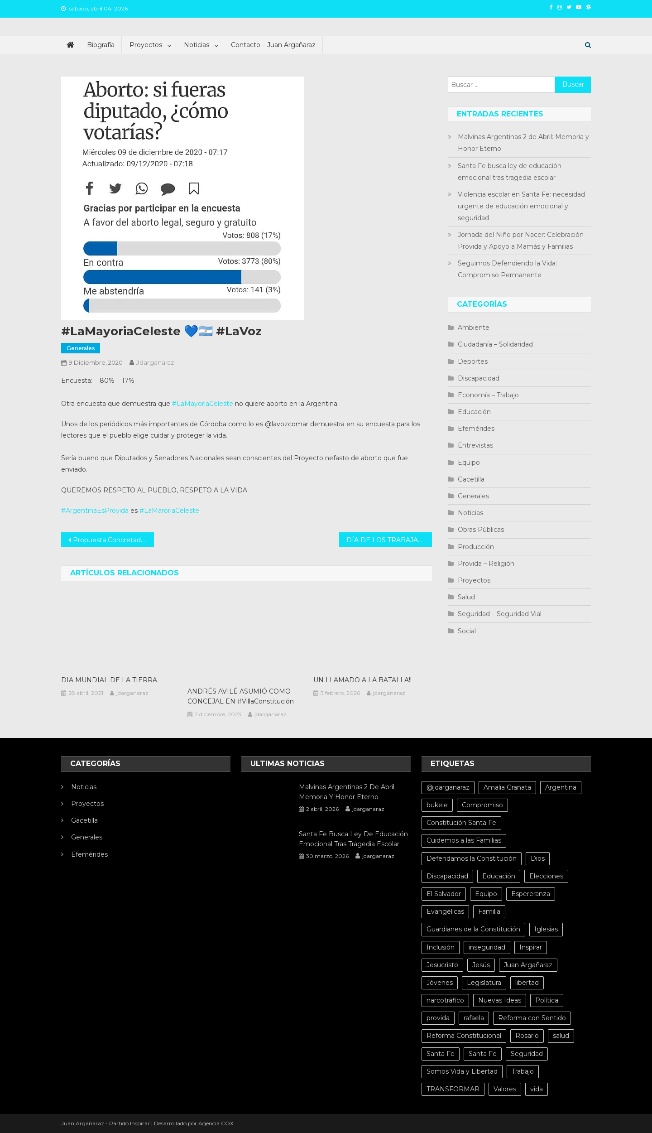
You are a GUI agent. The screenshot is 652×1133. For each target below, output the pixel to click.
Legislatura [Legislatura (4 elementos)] (484, 983)
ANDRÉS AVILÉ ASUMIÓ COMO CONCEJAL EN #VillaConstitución (240, 696)
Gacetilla (471, 479)
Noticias (196, 45)
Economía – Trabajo (488, 395)
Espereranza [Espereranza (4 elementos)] (530, 894)
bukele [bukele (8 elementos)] (437, 805)
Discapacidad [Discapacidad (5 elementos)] (447, 876)
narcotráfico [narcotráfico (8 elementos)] (445, 1000)
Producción (476, 547)
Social (467, 631)
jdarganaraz (155, 362)
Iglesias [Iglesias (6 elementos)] (546, 929)
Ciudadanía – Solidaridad (495, 344)
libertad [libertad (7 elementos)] (527, 983)
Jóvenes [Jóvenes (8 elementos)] (440, 983)
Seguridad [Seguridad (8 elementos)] (527, 1054)
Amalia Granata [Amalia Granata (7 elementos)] (507, 787)
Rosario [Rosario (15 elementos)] (527, 1036)
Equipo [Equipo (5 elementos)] (486, 894)
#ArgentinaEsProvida (95, 510)
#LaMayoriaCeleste (202, 404)
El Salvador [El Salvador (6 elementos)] (444, 894)
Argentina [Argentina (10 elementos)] (560, 787)
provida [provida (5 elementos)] (438, 1018)
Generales (81, 348)
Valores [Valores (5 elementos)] (505, 1089)
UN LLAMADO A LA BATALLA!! (362, 680)
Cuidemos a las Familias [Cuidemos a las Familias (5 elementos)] (464, 840)
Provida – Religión (486, 563)
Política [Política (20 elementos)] (546, 1000)
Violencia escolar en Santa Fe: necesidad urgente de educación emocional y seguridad (521, 206)
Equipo (469, 462)
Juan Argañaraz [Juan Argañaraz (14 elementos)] (528, 965)
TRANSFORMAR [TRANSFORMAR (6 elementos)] (453, 1089)
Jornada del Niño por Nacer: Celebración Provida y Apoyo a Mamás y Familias (521, 241)
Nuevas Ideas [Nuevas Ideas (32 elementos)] (499, 1000)
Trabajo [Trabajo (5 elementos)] (523, 1071)
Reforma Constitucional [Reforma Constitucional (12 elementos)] (464, 1036)
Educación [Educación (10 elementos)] (498, 876)
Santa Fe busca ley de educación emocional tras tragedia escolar (509, 172)
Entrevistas (475, 445)
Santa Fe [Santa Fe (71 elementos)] (441, 1054)
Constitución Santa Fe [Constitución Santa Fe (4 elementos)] (461, 823)
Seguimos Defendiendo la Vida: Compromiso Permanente (507, 269)
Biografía (101, 45)
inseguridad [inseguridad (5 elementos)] (487, 947)
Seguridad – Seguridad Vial (500, 614)
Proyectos (145, 45)
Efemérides (476, 428)
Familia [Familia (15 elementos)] (489, 911)
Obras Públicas (481, 530)
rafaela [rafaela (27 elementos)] (474, 1018)
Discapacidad (478, 378)
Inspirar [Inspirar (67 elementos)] (530, 947)
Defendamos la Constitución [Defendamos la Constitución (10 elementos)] (472, 858)
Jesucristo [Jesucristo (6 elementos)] (442, 965)
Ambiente (473, 327)
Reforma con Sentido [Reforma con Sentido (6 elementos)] (532, 1018)
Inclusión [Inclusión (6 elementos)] (441, 947)
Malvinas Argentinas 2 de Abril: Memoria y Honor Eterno (523, 143)
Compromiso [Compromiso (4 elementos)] (482, 805)
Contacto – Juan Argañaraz (273, 45)
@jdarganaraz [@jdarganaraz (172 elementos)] (448, 787)
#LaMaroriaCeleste (169, 510)
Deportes (473, 361)
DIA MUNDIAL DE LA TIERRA (109, 680)
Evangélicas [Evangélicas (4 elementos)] (445, 911)
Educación (474, 412)
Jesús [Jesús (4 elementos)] (481, 965)
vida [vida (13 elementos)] (536, 1089)
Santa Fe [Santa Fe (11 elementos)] (483, 1054)
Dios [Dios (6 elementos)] (538, 858)
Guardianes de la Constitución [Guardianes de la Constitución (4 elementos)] (473, 929)
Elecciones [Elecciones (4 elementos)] (546, 876)
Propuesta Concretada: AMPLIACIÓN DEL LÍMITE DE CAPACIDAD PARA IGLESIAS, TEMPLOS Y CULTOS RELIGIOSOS (113, 540)
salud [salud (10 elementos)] (561, 1036)
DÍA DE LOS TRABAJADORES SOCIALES (389, 540)
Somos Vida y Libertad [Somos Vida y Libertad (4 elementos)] (462, 1071)
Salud (466, 597)
